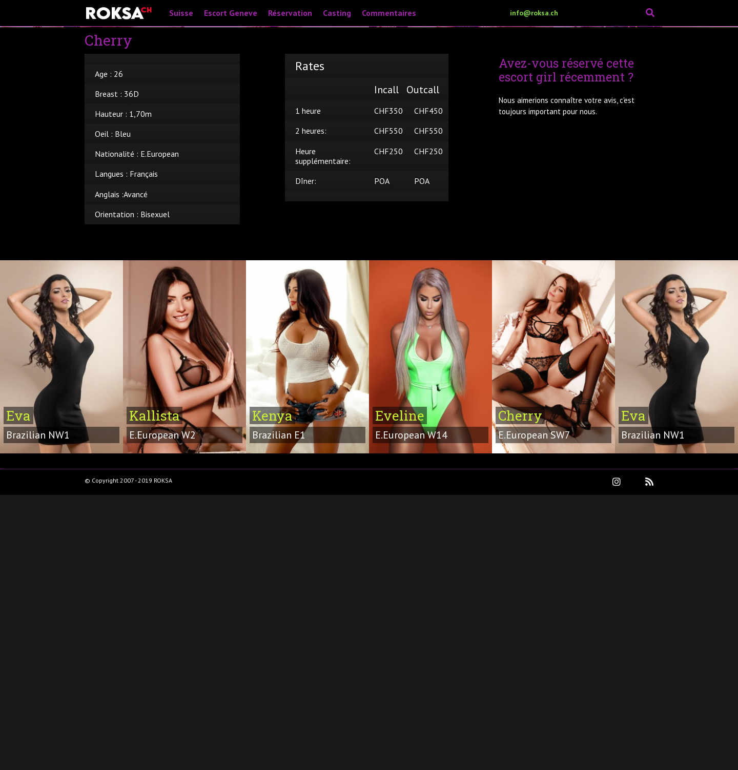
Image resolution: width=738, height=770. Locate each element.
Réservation (290, 13)
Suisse (181, 13)
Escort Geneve (230, 13)
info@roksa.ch (534, 13)
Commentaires (389, 13)
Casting (337, 13)
